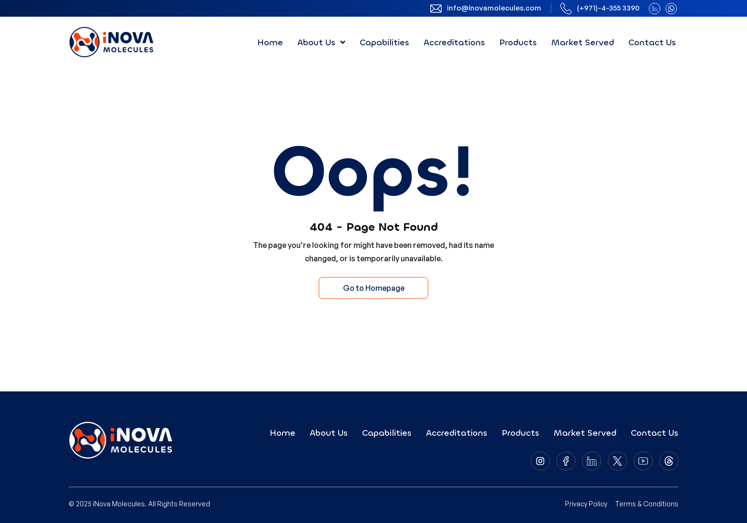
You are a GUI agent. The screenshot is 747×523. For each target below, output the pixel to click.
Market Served (582, 42)
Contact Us (652, 42)
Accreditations (454, 42)
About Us (321, 42)
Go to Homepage (373, 288)
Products (518, 42)
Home (270, 42)
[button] (321, 42)
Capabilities (384, 42)
